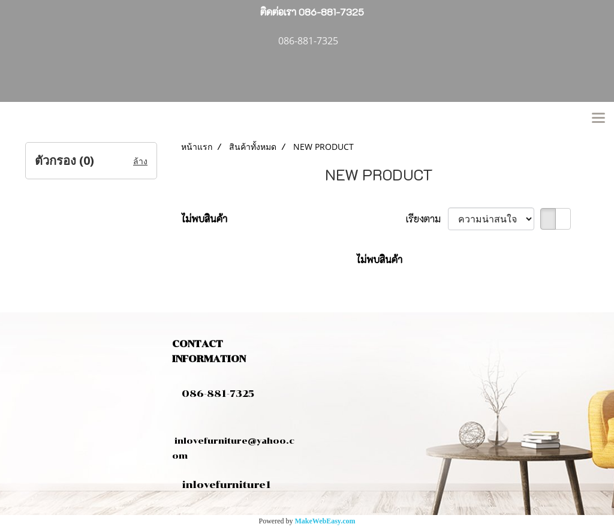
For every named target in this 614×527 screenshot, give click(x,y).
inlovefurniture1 (226, 484)
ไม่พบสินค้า (204, 218)
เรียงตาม (427, 218)
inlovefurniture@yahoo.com (233, 440)
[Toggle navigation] (598, 119)
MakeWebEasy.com (325, 521)
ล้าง (140, 161)
